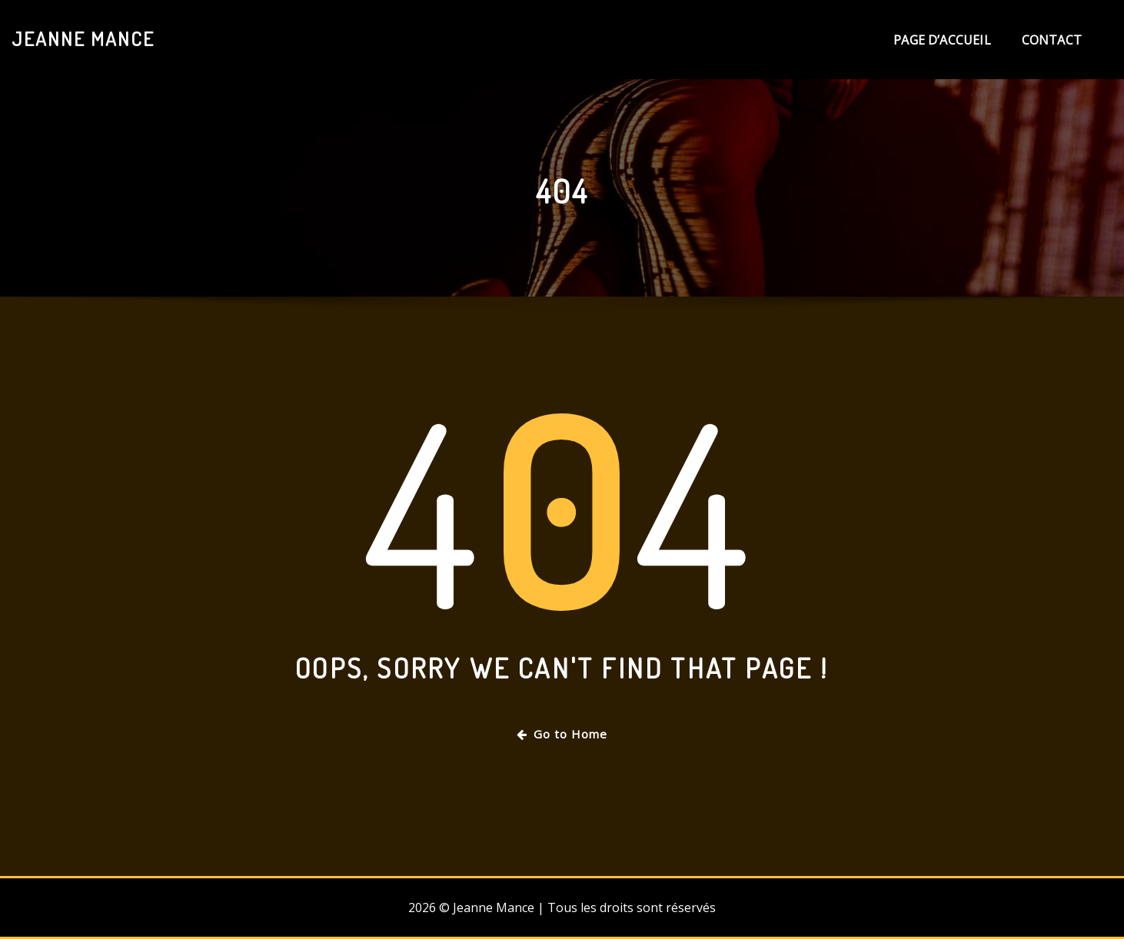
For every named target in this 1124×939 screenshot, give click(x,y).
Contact (1052, 40)
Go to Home (562, 734)
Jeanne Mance (83, 38)
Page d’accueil (942, 40)
